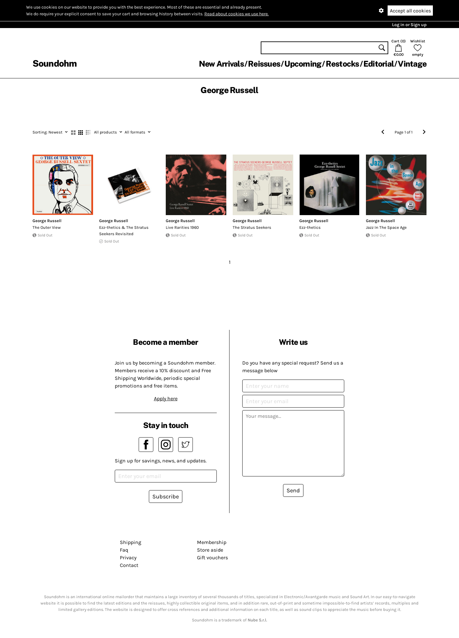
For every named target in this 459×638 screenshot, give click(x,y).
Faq (124, 550)
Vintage (412, 64)
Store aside (210, 550)
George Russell (47, 220)
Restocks (342, 64)
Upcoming (302, 64)
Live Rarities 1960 (182, 227)
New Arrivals (221, 64)
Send (293, 490)
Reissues (264, 64)
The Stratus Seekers (252, 227)
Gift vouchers (212, 558)
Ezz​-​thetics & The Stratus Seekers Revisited (124, 230)
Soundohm (54, 63)
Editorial (378, 64)
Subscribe (165, 496)
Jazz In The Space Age (386, 227)
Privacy (128, 558)
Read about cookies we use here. (236, 14)
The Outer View (47, 227)
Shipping (130, 542)
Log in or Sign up (409, 24)
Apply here (166, 398)
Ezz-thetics (310, 227)
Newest (50, 132)
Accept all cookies (410, 11)
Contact (129, 565)
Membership (211, 542)
